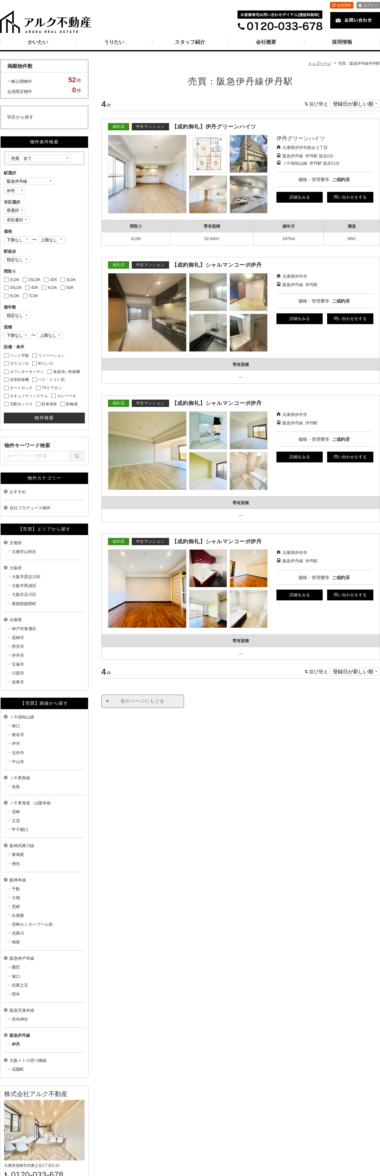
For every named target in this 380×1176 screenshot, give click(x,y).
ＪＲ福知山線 (22, 717)
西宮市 (18, 646)
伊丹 (16, 743)
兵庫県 (16, 619)
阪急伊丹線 (20, 1035)
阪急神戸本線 (22, 958)
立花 (16, 820)
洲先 (16, 863)
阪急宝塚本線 (22, 1010)
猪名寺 (18, 734)
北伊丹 (18, 752)
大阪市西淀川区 (26, 576)
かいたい (38, 42)
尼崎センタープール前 (32, 924)
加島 (16, 786)
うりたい (114, 42)
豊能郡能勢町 (24, 603)
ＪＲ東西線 (20, 777)
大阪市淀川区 (24, 594)
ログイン (370, 5)
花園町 (18, 1069)
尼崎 (16, 811)
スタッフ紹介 (190, 42)
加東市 (18, 682)
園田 (16, 967)
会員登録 (344, 5)
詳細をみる (299, 197)
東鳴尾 (18, 854)
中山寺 (18, 761)
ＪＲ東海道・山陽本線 (30, 802)
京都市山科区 (24, 551)
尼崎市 (18, 637)
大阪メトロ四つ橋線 (28, 1060)
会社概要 (266, 42)
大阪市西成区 (24, 585)
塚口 (16, 725)
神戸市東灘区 (24, 628)
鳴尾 (16, 942)
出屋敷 (18, 915)
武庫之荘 (20, 985)
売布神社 (20, 1019)
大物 (16, 897)
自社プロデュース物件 (30, 508)
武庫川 (18, 933)
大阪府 (16, 567)
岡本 (16, 994)
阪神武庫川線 (22, 845)
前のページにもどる (143, 700)
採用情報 (342, 42)
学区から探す (20, 117)
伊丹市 (18, 655)
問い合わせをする (350, 197)
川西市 (18, 673)
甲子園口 (20, 829)
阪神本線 (18, 880)
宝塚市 (18, 664)
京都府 (16, 542)
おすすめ (18, 491)
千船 (16, 888)
